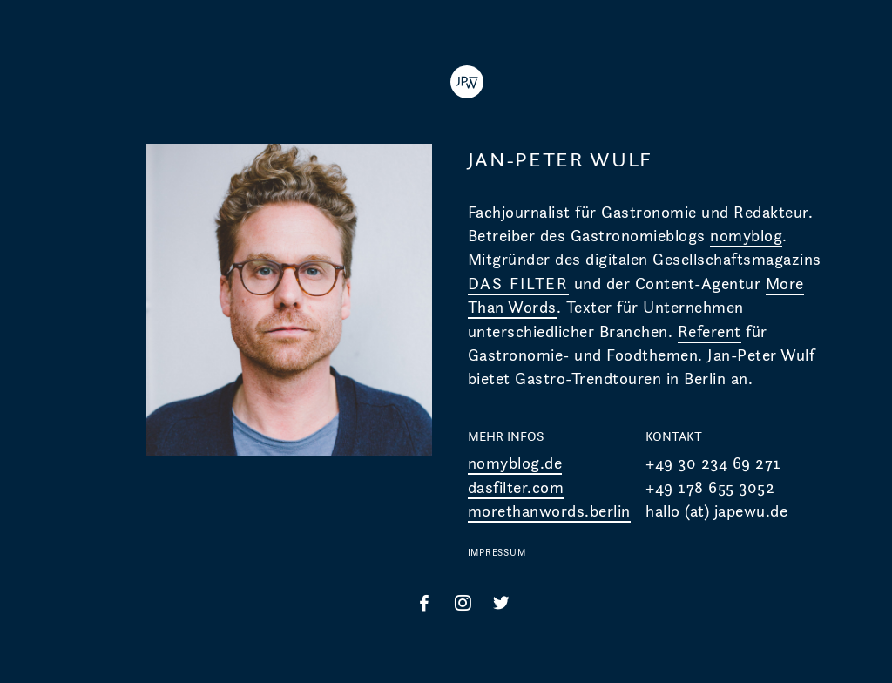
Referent (709, 331)
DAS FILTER (519, 284)
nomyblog (746, 236)
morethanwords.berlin (549, 511)
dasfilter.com (516, 487)
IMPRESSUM (497, 552)
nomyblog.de (515, 463)
